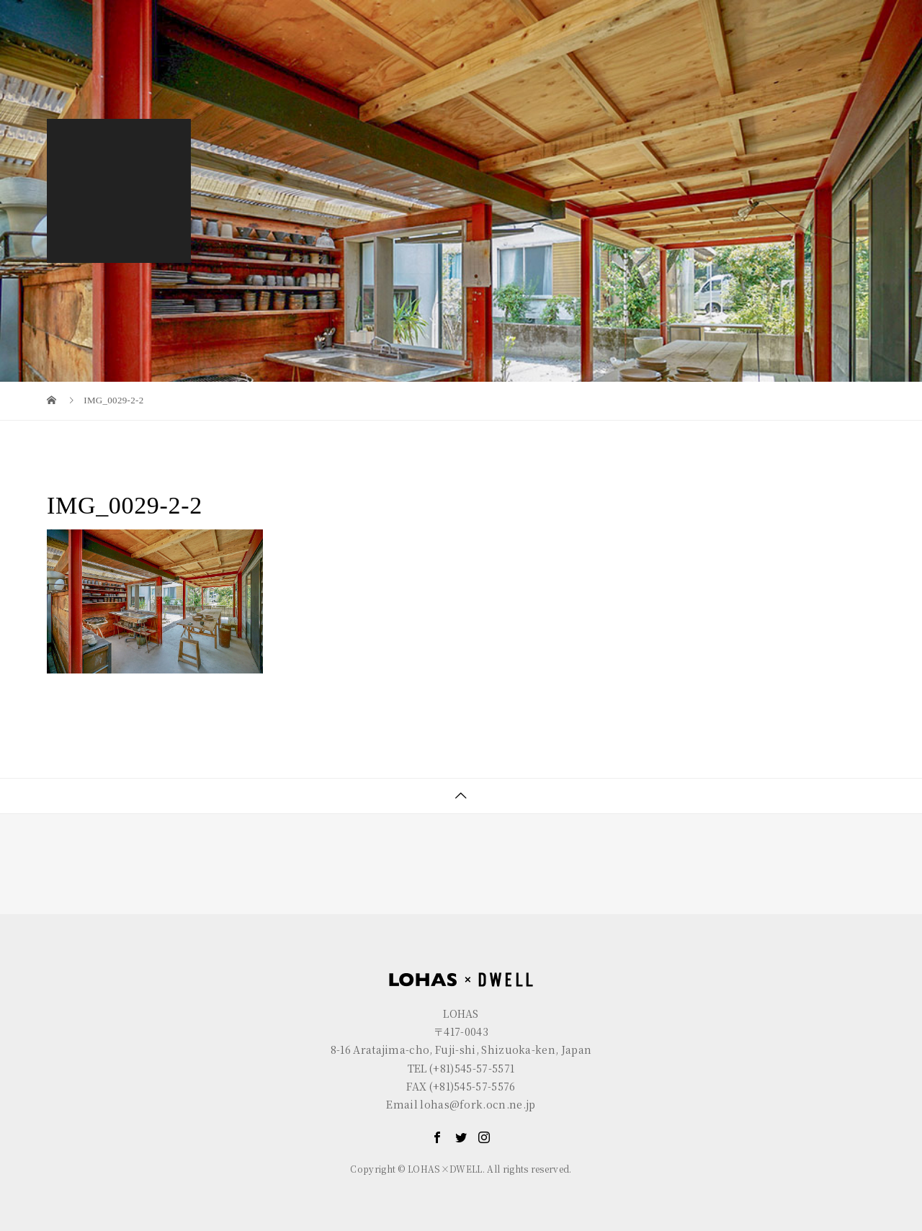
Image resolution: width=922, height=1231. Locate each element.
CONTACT (831, 47)
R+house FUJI (307, 11)
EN (810, 11)
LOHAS (134, 11)
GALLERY (742, 47)
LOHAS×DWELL (639, 47)
